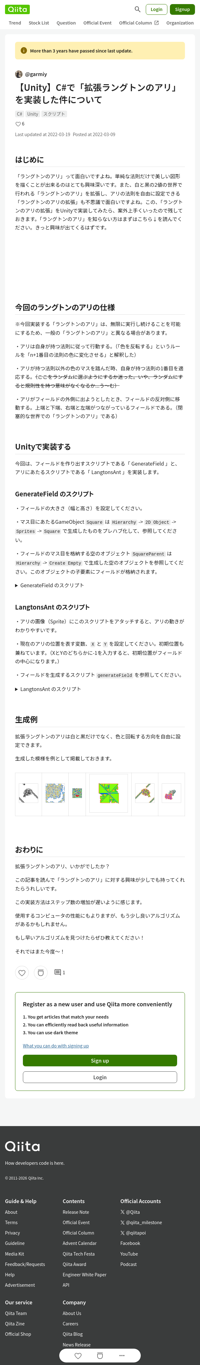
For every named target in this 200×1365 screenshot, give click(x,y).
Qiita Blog (73, 1334)
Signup (182, 9)
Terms (11, 1222)
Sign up (100, 1060)
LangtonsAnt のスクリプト (50, 689)
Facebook (130, 1243)
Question (66, 22)
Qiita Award (74, 1264)
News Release (77, 1344)
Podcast (128, 1264)
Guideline (15, 1243)
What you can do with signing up (56, 1045)
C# (19, 114)
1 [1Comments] (59, 972)
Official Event (97, 22)
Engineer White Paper (85, 1274)
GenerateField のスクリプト (52, 585)
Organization (180, 22)
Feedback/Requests (25, 1264)
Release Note (76, 1212)
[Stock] (41, 973)
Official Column (139, 22)
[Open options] (122, 1355)
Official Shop (18, 1334)
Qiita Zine (15, 1323)
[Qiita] (17, 9)
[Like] (22, 973)
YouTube (129, 1254)
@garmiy (31, 74)
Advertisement (20, 1285)
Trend (15, 22)
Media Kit (14, 1254)
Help (10, 1274)
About (11, 1212)
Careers (70, 1323)
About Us (72, 1313)
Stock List (39, 22)
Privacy (12, 1233)
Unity (32, 114)
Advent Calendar (80, 1243)
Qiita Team (16, 1313)
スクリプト (54, 114)
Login (157, 9)
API (66, 1285)
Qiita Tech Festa (79, 1254)
